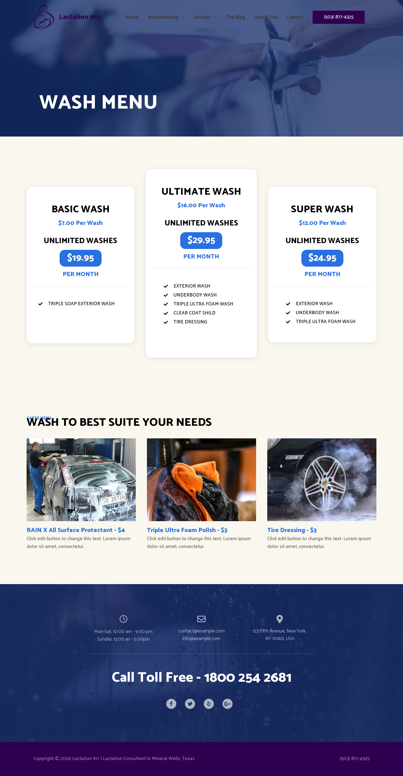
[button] (81, 258)
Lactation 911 (80, 17)
